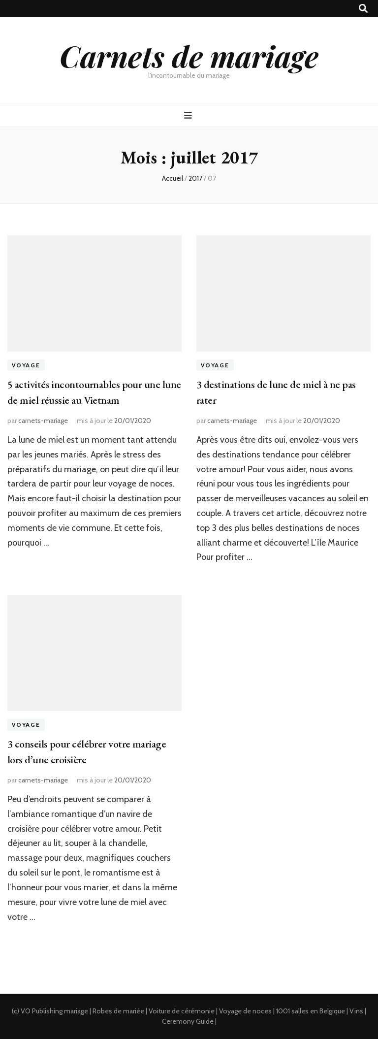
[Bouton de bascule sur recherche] (363, 8)
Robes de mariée (118, 1011)
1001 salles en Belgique (310, 1011)
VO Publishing (42, 1011)
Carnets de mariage (189, 55)
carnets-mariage (43, 420)
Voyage (26, 365)
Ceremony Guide (188, 1021)
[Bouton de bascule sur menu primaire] (189, 115)
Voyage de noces (245, 1011)
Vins (356, 1011)
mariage (76, 1011)
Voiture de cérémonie (182, 1011)
